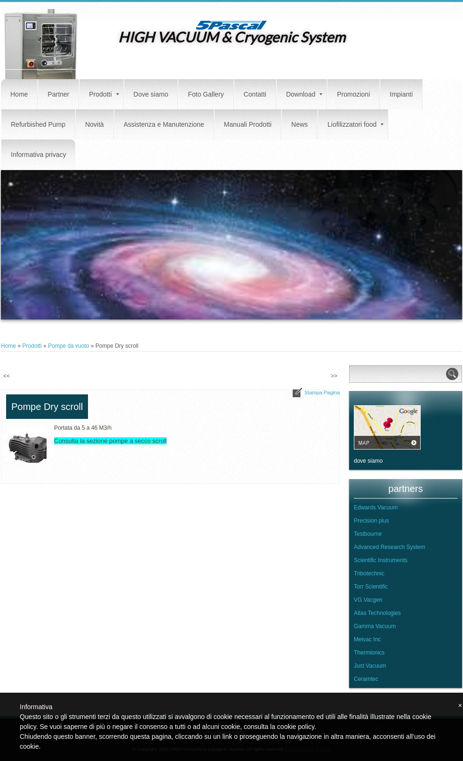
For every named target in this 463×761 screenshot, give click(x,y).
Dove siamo (151, 94)
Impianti (401, 94)
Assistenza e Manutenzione (164, 124)
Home (19, 94)
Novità (94, 124)
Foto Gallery (206, 94)
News (299, 124)
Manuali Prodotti (247, 124)
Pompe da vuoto (68, 346)
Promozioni (353, 94)
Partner (58, 94)
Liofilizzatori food (355, 124)
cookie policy (295, 726)
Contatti (255, 94)
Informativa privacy (38, 154)
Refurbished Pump (38, 124)
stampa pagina (322, 392)
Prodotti (104, 94)
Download (304, 94)
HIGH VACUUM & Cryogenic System (231, 36)
